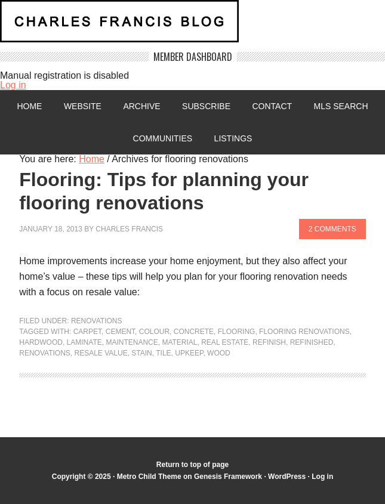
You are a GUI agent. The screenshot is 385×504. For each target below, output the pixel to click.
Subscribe (206, 106)
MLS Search (341, 106)
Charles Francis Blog (192, 26)
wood (218, 353)
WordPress (287, 476)
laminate (84, 342)
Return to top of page (192, 464)
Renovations (96, 321)
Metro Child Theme (149, 476)
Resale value (101, 353)
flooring (236, 331)
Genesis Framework (228, 476)
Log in (13, 85)
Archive (141, 106)
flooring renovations (304, 331)
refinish (269, 342)
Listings (233, 138)
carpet (87, 331)
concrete (194, 331)
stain (141, 353)
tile (163, 353)
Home (29, 106)
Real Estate (224, 342)
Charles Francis (129, 229)
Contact (272, 106)
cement (120, 331)
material (179, 342)
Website (82, 106)
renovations (44, 353)
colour (154, 331)
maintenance (132, 342)
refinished (312, 342)
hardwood (41, 342)
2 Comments (332, 229)
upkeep (189, 353)
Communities (163, 138)
